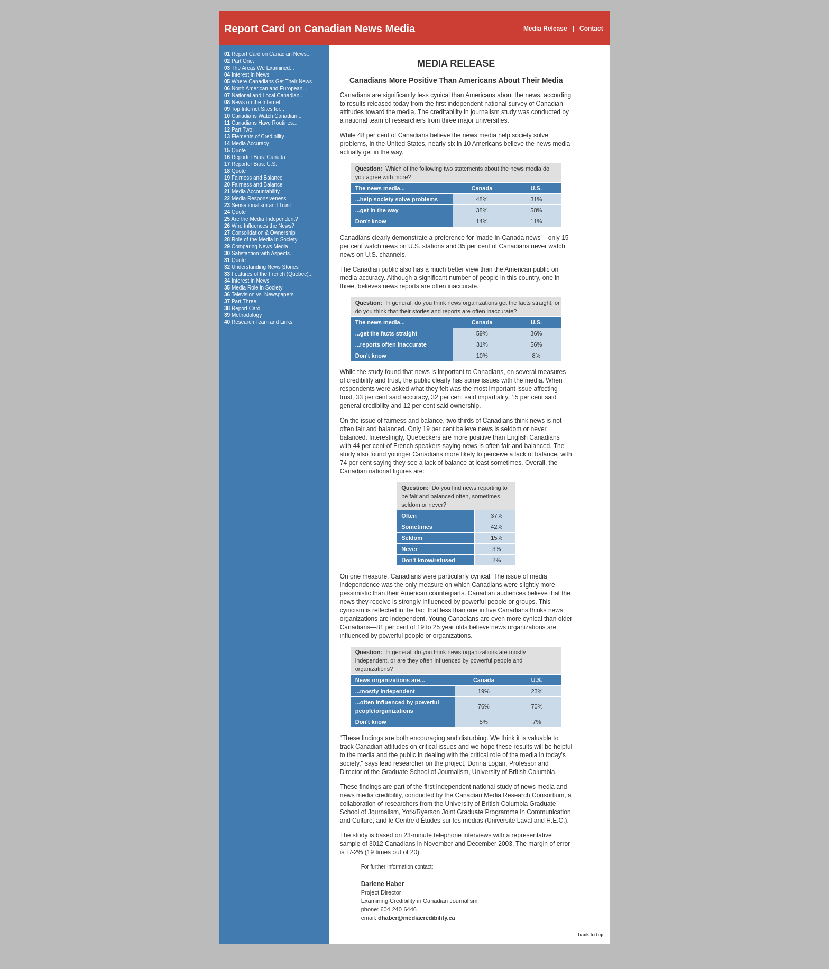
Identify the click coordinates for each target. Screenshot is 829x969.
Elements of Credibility (258, 136)
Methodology (247, 315)
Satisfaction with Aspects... (263, 253)
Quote (239, 150)
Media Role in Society (257, 288)
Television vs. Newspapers (263, 294)
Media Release (545, 28)
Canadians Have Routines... (265, 123)
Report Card (246, 308)
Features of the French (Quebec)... (272, 274)
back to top (590, 934)
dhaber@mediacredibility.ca (416, 918)
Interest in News (251, 75)
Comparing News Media (260, 246)
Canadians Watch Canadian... (267, 116)
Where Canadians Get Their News (272, 82)
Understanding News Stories (265, 267)
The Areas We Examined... (263, 68)
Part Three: (245, 301)
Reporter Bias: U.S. (254, 164)
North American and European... (269, 88)
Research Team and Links (262, 322)
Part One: (243, 61)
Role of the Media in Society (265, 240)
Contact (591, 28)
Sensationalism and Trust (261, 205)
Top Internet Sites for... (258, 109)
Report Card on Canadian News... (271, 54)
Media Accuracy (250, 143)
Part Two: (243, 130)
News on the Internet (256, 102)
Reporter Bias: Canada (258, 157)
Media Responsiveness (259, 198)
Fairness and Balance (257, 178)
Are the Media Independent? (264, 219)
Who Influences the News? (263, 226)
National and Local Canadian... (268, 95)
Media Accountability (256, 191)
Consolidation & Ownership (264, 233)
